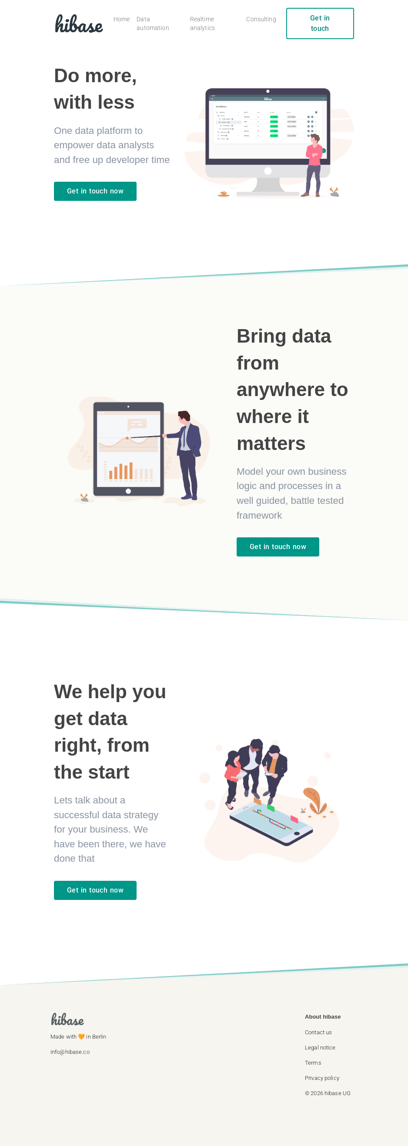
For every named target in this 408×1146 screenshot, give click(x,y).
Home (122, 19)
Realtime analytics (202, 24)
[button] (331, 1032)
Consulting (261, 19)
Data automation (153, 24)
